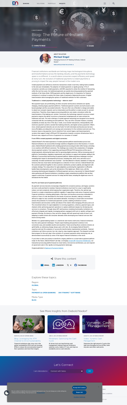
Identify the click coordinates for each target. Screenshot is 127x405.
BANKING (26, 3)
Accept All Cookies (79, 387)
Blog (34, 300)
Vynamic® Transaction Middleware (80, 241)
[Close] (99, 387)
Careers (103, 389)
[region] (54, 392)
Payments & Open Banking (44, 293)
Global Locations (106, 393)
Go (89, 371)
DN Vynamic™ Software (69, 293)
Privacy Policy (41, 392)
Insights (62, 3)
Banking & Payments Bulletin (54, 248)
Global (35, 285)
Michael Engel (61, 57)
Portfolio (52, 3)
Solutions (40, 3)
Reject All (79, 392)
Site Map (104, 399)
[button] (7, 393)
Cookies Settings (79, 397)
